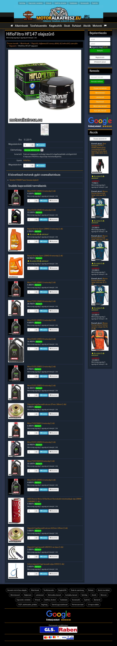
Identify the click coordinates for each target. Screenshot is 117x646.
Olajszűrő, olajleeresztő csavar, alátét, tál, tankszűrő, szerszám (54, 43)
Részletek (53, 201)
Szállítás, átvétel (60, 3)
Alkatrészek (21, 25)
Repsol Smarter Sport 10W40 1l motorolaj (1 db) (45, 229)
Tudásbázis (73, 3)
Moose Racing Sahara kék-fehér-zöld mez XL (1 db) (99, 281)
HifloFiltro (27, 160)
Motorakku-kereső (54, 595)
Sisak (67, 25)
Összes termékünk (100, 88)
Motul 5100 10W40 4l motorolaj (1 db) (41, 210)
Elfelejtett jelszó (100, 62)
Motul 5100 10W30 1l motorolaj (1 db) (41, 480)
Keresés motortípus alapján (17, 590)
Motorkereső (100, 93)
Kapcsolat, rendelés (36, 3)
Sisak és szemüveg (77, 590)
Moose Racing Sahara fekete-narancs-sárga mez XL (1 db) (99, 326)
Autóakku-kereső (71, 595)
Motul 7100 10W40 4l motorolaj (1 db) (41, 301)
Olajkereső (27, 595)
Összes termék (12, 43)
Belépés (100, 51)
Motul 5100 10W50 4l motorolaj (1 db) (41, 339)
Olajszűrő (12, 46)
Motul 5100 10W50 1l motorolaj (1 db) (41, 320)
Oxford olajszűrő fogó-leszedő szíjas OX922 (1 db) (45, 564)
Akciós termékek (104, 590)
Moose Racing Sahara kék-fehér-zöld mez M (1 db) (99, 194)
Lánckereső (100, 97)
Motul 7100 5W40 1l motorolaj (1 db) (41, 423)
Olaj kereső (100, 102)
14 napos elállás (93, 605)
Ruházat (76, 25)
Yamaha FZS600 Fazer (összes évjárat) (24, 180)
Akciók (87, 25)
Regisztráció (100, 57)
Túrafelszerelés (38, 25)
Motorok (97, 25)
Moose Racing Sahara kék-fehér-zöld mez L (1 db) (99, 238)
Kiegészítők (55, 25)
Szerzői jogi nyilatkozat (60, 605)
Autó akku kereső (100, 111)
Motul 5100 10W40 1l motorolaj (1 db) (41, 191)
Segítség (44, 605)
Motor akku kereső (100, 106)
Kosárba (40, 145)
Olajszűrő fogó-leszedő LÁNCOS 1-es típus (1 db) (45, 547)
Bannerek (97, 600)
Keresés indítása (97, 81)
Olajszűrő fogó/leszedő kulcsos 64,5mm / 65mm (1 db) (47, 528)
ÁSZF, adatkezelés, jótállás (27, 605)
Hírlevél (48, 3)
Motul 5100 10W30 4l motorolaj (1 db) (41, 442)
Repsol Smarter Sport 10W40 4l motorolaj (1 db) (45, 256)
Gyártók (95, 3)
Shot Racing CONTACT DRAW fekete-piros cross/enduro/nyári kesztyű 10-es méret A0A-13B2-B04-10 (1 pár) (99, 149)
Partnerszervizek (78, 605)
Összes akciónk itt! (99, 139)
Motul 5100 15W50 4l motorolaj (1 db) (41, 385)
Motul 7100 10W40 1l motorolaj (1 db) (41, 282)
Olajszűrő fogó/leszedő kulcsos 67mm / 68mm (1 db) (46, 404)
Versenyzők (85, 3)
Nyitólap (22, 3)
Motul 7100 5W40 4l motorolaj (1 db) (41, 461)
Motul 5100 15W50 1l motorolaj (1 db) (41, 366)
